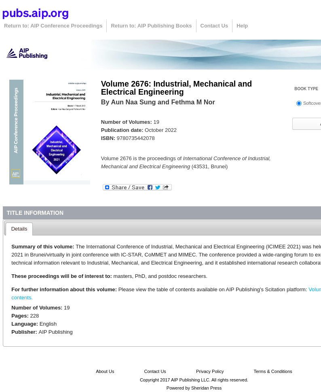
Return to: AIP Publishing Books (151, 26)
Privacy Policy (210, 371)
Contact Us (214, 26)
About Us (105, 371)
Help (242, 26)
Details (19, 229)
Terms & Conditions (272, 371)
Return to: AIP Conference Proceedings (53, 26)
